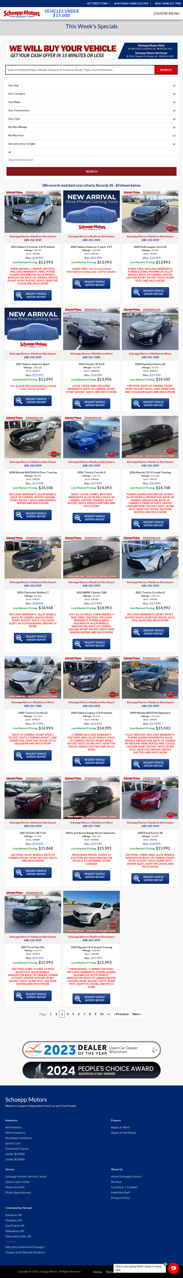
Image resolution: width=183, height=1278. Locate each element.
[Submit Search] (165, 69)
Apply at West (120, 1124)
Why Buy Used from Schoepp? (25, 1247)
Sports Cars (13, 1140)
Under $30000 (15, 1157)
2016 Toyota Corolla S (91, 468)
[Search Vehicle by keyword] (80, 69)
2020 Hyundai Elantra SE (150, 360)
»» (108, 1010)
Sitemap (97, 1272)
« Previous (121, 1010)
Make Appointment (18, 1191)
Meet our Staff (15, 1185)
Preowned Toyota (17, 1146)
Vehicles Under (61, 13)
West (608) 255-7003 (167, 3)
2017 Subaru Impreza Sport (33, 360)
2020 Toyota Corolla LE (33, 709)
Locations (117, 1185)
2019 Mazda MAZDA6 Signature (150, 709)
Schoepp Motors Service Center (26, 1174)
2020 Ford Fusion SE (150, 829)
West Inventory (15, 1129)
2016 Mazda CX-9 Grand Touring (150, 468)
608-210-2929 (33, 236)
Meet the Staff (120, 1191)
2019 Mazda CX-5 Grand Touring (91, 943)
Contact (132, 1185)
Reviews (116, 1180)
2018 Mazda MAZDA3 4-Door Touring (33, 468)
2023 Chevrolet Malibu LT (33, 589)
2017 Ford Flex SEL (33, 943)
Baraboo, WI (13, 1214)
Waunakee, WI (14, 1230)
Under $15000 (15, 1151)
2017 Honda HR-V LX (33, 829)
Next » (137, 1010)
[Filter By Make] (91, 102)
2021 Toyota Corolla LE (150, 589)
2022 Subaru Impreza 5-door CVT (91, 243)
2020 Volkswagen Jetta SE (150, 243)
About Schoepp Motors (126, 1174)
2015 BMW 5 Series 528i (91, 589)
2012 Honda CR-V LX (91, 360)
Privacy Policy (120, 1196)
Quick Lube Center (17, 1180)
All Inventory (13, 1124)
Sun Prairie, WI (14, 1225)
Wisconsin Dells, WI (18, 1236)
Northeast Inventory (18, 1135)
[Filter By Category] (91, 94)
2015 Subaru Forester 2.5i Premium (33, 243)
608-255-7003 (91, 353)
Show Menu (166, 13)
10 (101, 1010)
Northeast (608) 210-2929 (130, 3)
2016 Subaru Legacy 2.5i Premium (91, 709)
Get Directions (96, 3)
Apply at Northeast (123, 1129)
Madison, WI (13, 1219)
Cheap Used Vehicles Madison (25, 1252)
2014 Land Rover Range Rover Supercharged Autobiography (91, 829)
